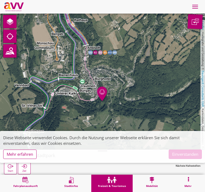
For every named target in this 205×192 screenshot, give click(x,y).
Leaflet (202, 25)
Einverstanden (185, 154)
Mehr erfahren (20, 154)
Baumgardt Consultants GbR (202, 89)
